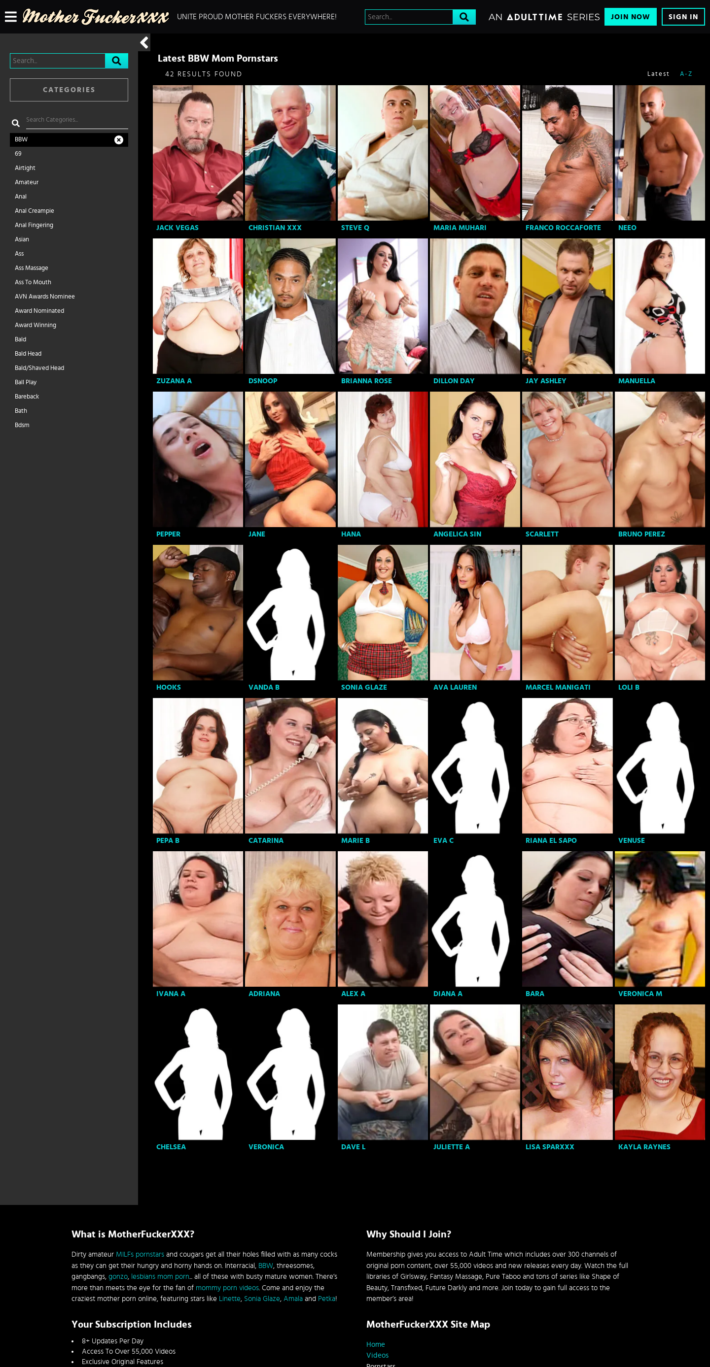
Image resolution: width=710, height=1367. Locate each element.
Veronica (266, 1147)
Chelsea (171, 1147)
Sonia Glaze (364, 687)
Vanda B (264, 687)
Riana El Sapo (551, 840)
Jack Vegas (177, 228)
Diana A (447, 994)
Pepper (168, 534)
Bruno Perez (641, 534)
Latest (658, 74)
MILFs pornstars (140, 1254)
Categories (69, 90)
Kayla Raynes (644, 1147)
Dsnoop (262, 381)
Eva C (443, 840)
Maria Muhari (460, 228)
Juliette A (451, 1147)
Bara (535, 994)
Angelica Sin (457, 534)
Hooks (168, 687)
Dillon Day (454, 381)
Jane (256, 534)
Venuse (631, 840)
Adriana (264, 994)
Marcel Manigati (558, 687)
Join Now (630, 17)
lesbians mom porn (160, 1276)
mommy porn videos (227, 1288)
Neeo (627, 228)
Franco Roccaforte (563, 228)
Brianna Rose (366, 381)
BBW (265, 1265)
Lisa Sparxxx (550, 1147)
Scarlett (542, 534)
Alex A (353, 994)
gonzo (118, 1276)
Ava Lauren (455, 687)
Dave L (353, 1147)
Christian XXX (275, 228)
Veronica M (640, 994)
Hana (351, 534)
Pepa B (167, 840)
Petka (326, 1298)
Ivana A (170, 994)
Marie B (355, 840)
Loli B (628, 687)
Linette (230, 1298)
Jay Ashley (546, 381)
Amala (293, 1298)
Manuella (636, 381)
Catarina (266, 840)
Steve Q (355, 228)
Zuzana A (174, 381)
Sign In (683, 17)
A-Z (686, 74)
